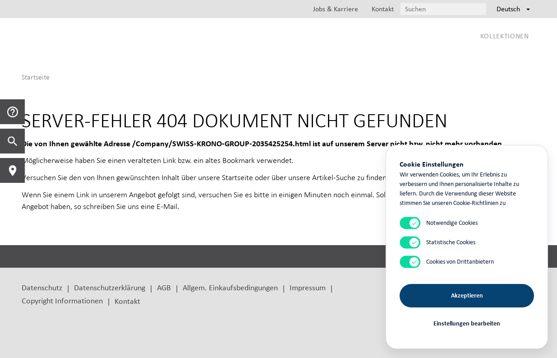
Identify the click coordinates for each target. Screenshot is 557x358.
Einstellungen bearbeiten (466, 323)
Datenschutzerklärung (109, 287)
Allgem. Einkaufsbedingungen (230, 287)
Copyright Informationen (62, 300)
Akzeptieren (467, 295)
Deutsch (513, 9)
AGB (164, 287)
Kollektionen (504, 36)
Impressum (308, 287)
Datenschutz (42, 287)
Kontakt (127, 301)
